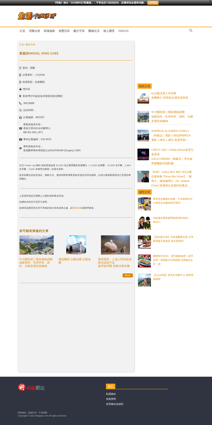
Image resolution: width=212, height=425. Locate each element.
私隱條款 (111, 394)
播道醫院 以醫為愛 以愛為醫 (75, 260)
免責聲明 (111, 399)
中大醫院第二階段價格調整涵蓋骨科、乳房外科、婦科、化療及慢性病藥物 (36, 262)
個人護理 (108, 31)
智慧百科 (64, 31)
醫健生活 (93, 31)
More (127, 275)
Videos (123, 31)
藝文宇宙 (79, 31)
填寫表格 (77, 207)
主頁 (22, 31)
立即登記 (153, 3)
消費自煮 (34, 31)
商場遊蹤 (49, 31)
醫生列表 (30, 44)
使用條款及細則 (114, 404)
